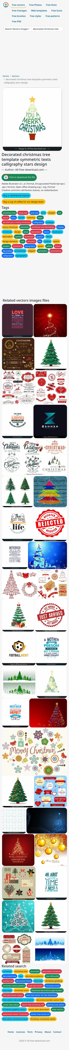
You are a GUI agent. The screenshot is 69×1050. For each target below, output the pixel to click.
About (48, 1031)
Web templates (39, 10)
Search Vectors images (16, 28)
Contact (57, 1031)
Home (6, 76)
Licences (20, 1031)
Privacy (38, 1031)
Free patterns (53, 16)
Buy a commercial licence (16, 195)
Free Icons (56, 10)
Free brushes (19, 16)
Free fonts (51, 4)
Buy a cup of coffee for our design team (23, 201)
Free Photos (35, 4)
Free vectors (18, 4)
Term (30, 1031)
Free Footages (19, 10)
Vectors (15, 76)
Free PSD (16, 21)
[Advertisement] (34, 54)
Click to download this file (19, 177)
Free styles (35, 16)
